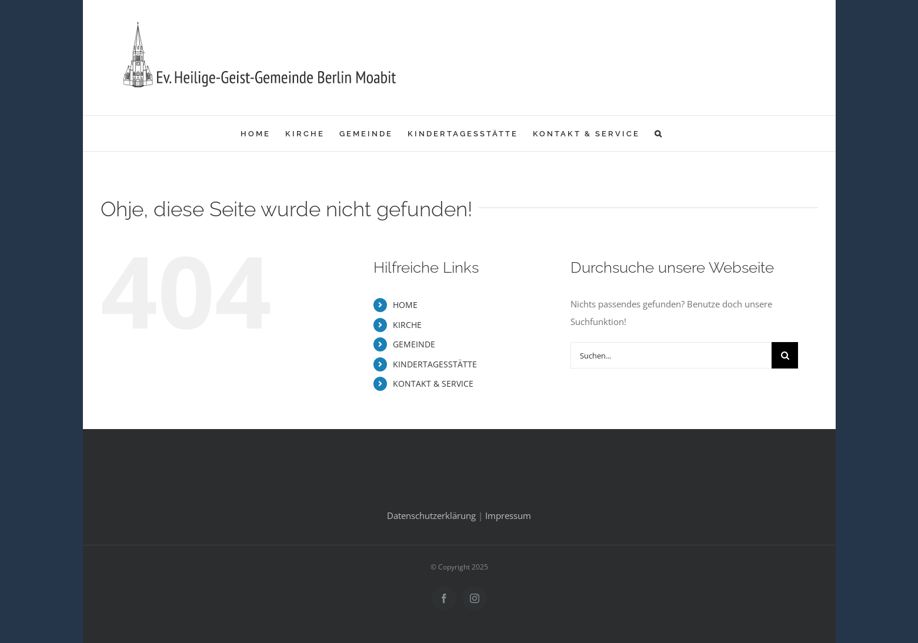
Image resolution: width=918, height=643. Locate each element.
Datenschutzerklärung (431, 515)
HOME (405, 304)
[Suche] (785, 355)
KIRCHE (407, 324)
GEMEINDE (414, 344)
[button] (659, 133)
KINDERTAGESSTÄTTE (435, 364)
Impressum (508, 515)
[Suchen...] (671, 355)
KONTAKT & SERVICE (433, 383)
